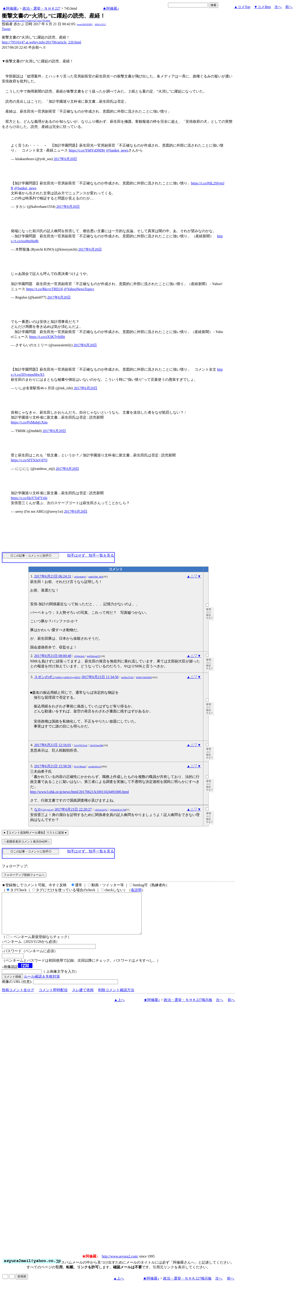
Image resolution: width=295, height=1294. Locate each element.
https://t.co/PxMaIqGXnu (29, 422)
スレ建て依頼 (83, 998)
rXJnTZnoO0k (96, 745)
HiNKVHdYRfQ (143, 677)
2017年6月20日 (65, 159)
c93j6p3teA (79, 656)
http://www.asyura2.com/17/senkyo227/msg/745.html (26, 20)
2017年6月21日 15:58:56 (52, 766)
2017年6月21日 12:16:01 (52, 745)
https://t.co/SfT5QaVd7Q (29, 460)
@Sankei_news (117, 150)
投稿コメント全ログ (18, 998)
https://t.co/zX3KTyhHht (47, 337)
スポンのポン (57, 677)
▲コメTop (242, 7)
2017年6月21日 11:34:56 (100, 677)
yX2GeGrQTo (101, 810)
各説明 (136, 890)
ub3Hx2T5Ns (127, 677)
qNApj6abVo (80, 577)
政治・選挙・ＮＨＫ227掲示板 (188, 1008)
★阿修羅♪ (10, 8)
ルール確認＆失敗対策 (42, 984)
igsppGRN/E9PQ (84, 24)
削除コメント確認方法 (116, 998)
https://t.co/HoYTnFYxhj (29, 498)
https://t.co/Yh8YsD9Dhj (87, 150)
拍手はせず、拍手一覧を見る (90, 555)
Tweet (6, 29)
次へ (278, 7)
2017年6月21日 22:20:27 (73, 809)
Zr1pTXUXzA (80, 745)
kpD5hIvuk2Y (93, 656)
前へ (289, 7)
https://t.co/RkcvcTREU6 (44, 289)
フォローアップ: (15, 866)
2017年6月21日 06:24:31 (52, 576)
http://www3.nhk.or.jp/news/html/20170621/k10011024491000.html (79, 792)
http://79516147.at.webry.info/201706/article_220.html (41, 42)
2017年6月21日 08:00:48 (52, 656)
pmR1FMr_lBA (95, 577)
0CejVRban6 (80, 766)
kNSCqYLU (100, 24)
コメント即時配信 (53, 998)
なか (44, 809)
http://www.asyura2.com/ (120, 1264)
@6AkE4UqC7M (118, 810)
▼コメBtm (262, 7)
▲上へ (119, 1008)
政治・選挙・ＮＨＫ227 (41, 8)
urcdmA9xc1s (94, 766)
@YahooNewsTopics (79, 289)
